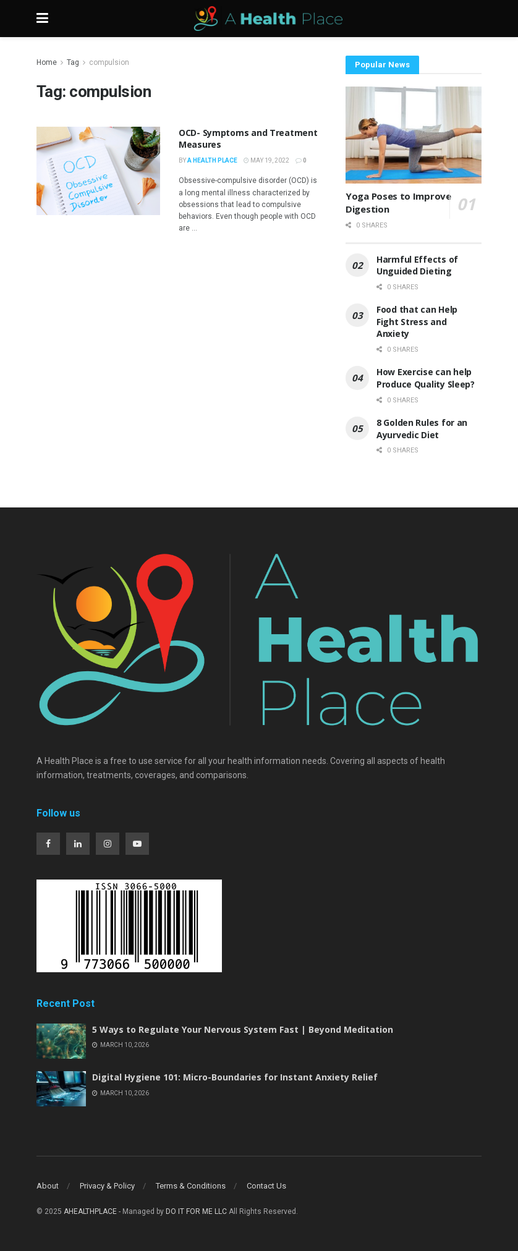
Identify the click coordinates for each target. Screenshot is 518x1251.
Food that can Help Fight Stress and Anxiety (416, 321)
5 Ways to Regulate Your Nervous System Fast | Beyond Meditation (242, 1029)
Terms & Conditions (191, 1185)
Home (46, 62)
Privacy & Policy (107, 1185)
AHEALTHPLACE (90, 1211)
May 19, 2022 (266, 160)
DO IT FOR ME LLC (196, 1211)
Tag (73, 62)
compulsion (109, 62)
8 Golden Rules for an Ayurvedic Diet (421, 429)
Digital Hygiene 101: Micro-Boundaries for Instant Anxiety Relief (235, 1077)
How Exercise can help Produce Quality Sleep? (426, 378)
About (47, 1185)
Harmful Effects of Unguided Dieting (417, 265)
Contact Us (266, 1185)
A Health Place (212, 160)
